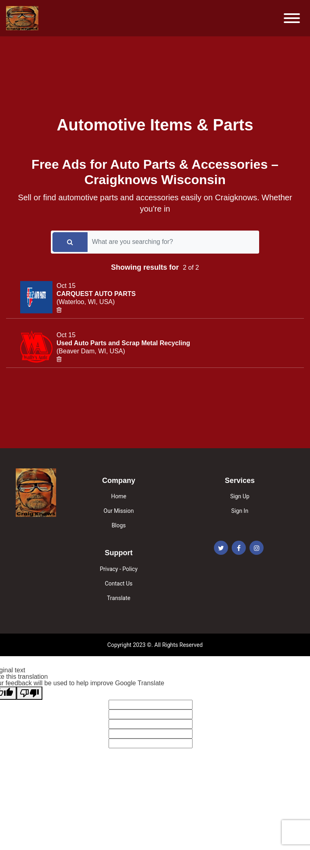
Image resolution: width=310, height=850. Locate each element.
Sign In (239, 511)
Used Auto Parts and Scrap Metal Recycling (123, 343)
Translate (118, 598)
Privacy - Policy (119, 569)
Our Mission (119, 511)
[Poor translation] (29, 693)
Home (118, 496)
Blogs (118, 525)
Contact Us (119, 583)
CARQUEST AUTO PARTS (96, 293)
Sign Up (239, 496)
